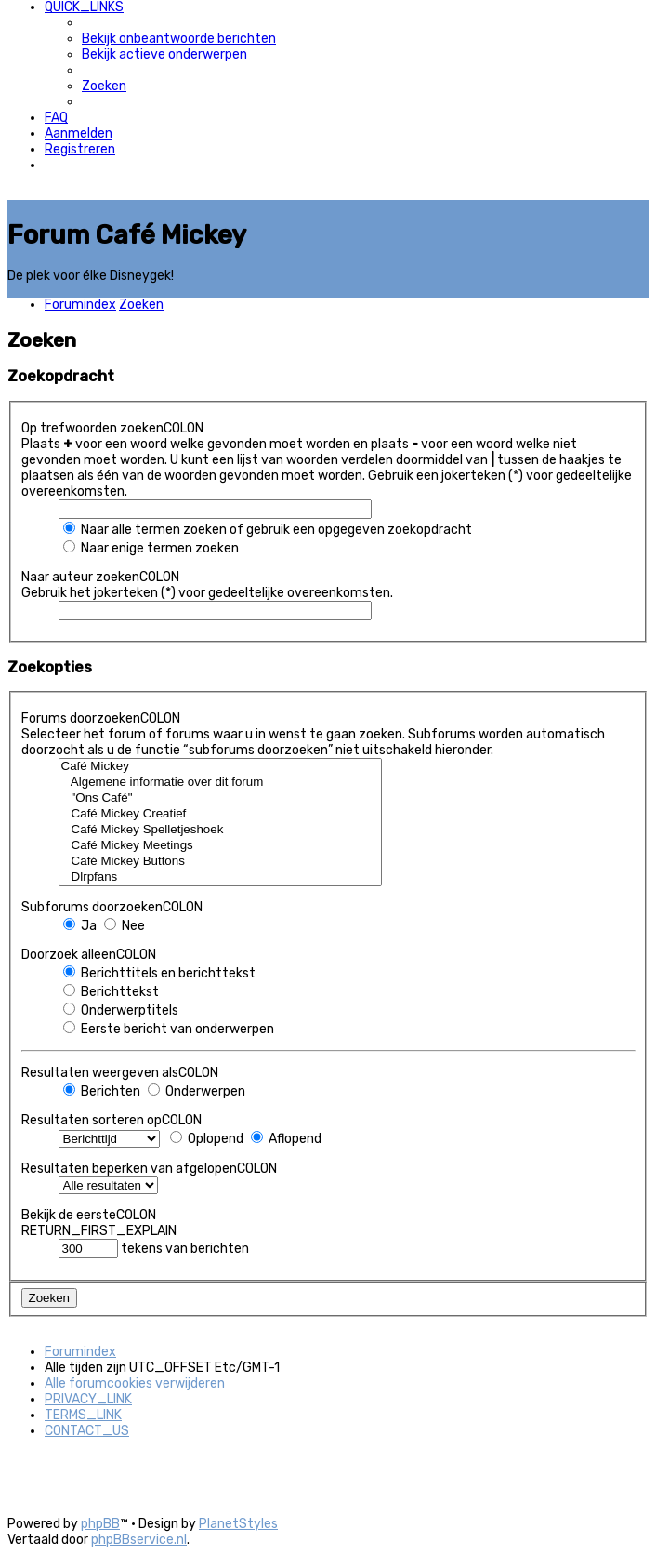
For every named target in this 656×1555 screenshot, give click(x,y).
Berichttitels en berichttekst (159, 973)
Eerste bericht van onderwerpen (168, 1029)
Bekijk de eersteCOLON (88, 1215)
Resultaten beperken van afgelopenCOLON (149, 1168)
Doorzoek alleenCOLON (88, 955)
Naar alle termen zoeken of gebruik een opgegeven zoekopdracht (267, 530)
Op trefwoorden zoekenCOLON (112, 428)
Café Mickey (220, 767)
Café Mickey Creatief (220, 814)
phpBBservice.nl (139, 1540)
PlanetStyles (238, 1524)
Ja (80, 926)
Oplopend (206, 1139)
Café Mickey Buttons (220, 862)
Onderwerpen (196, 1091)
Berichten (101, 1091)
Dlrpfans (220, 877)
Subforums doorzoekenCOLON (112, 907)
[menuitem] (179, 39)
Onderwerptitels (120, 1010)
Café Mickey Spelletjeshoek (220, 830)
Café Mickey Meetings (220, 846)
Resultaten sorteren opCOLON (111, 1120)
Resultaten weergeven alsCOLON (119, 1073)
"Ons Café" (220, 798)
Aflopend (286, 1139)
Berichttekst (111, 992)
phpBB (100, 1524)
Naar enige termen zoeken (151, 548)
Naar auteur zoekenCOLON (100, 577)
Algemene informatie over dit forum (220, 783)
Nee (124, 926)
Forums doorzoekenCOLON (100, 718)
